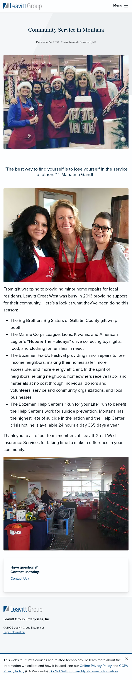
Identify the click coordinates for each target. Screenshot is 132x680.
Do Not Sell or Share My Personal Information (83, 671)
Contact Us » (20, 578)
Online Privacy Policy (96, 666)
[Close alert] (127, 658)
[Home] (22, 609)
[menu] (126, 5)
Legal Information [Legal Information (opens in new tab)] (14, 632)
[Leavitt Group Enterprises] (22, 6)
